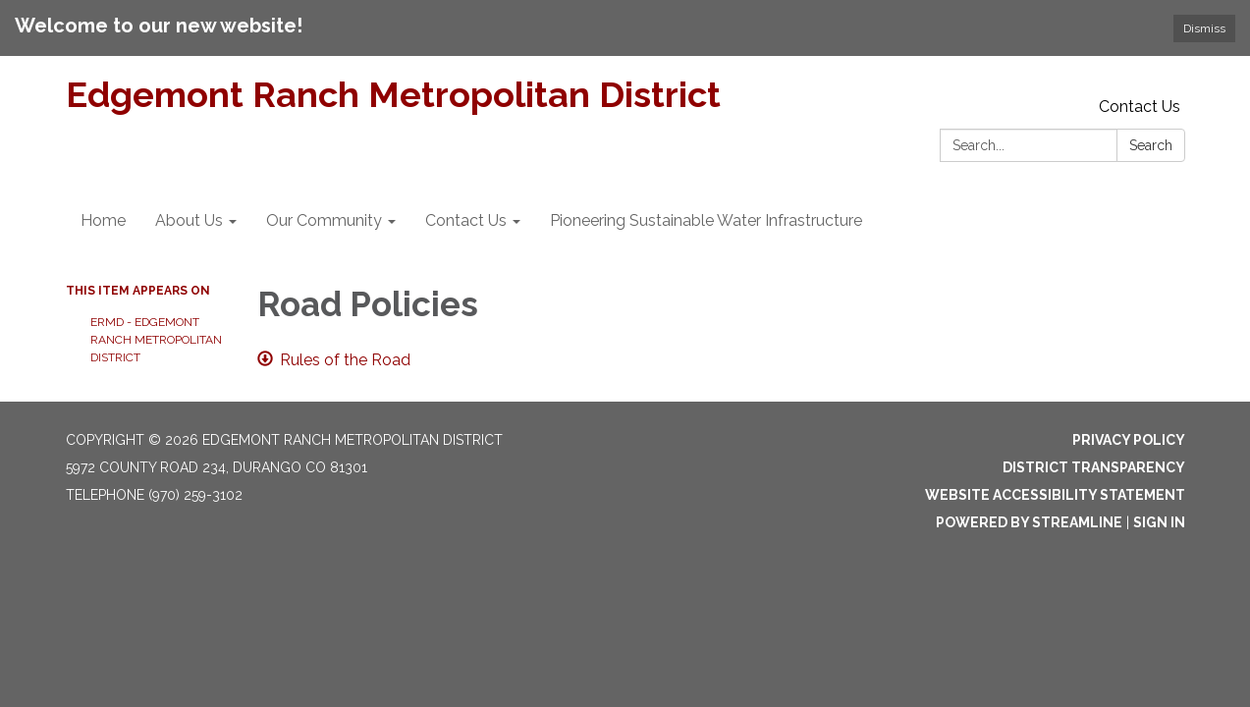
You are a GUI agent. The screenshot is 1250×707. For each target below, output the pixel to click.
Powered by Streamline (1029, 522)
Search (1150, 145)
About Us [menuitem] (189, 220)
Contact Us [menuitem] (466, 220)
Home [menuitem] (103, 220)
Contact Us (1139, 106)
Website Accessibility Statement (1055, 495)
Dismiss (1204, 28)
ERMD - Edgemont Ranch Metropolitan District (156, 339)
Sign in (1159, 522)
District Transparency (1094, 467)
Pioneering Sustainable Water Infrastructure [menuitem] (706, 220)
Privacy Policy (1128, 440)
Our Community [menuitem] (324, 220)
